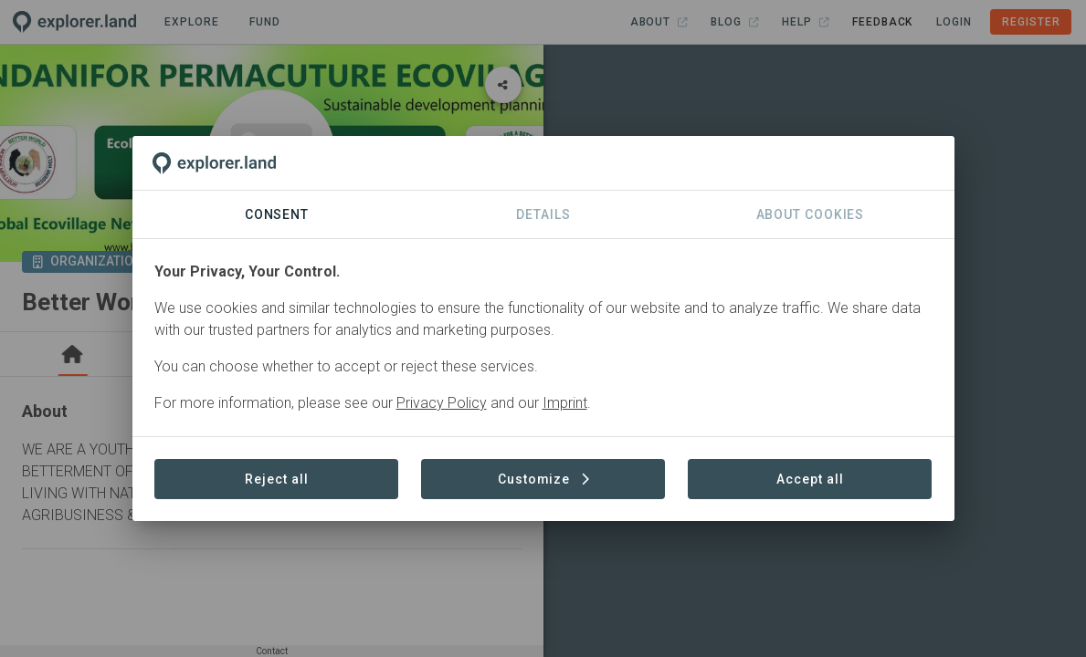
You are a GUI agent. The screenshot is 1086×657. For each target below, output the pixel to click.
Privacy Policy (441, 403)
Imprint (565, 403)
